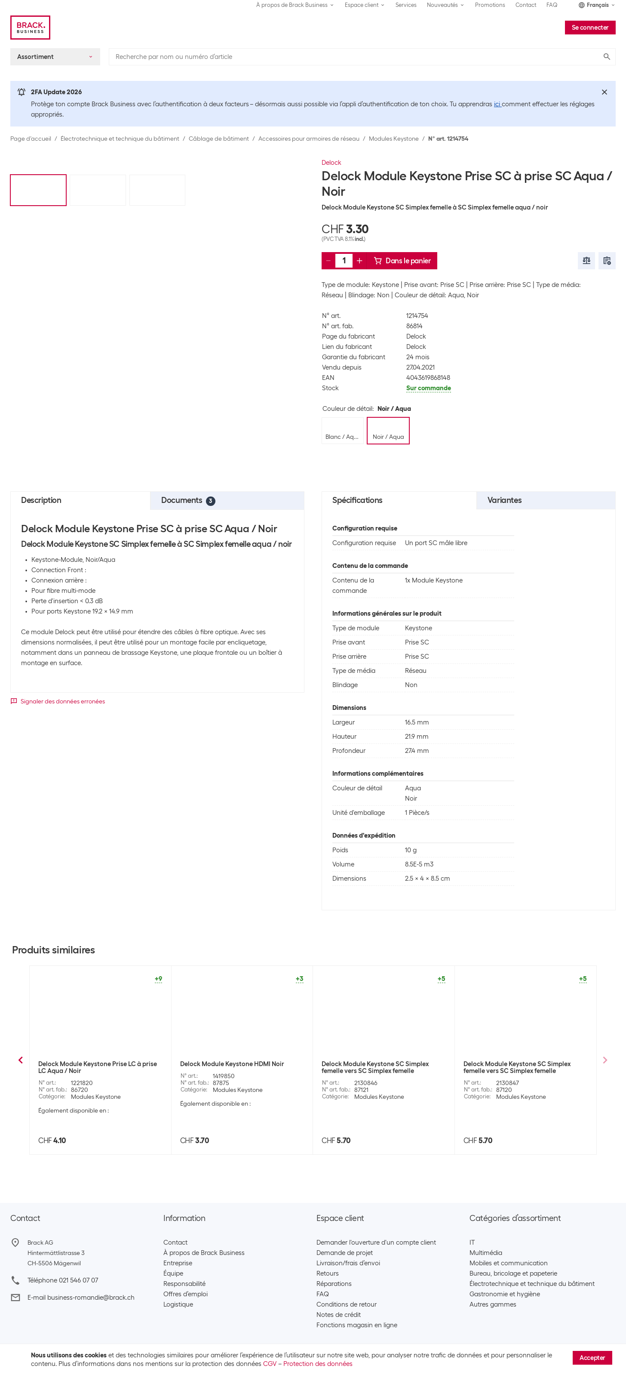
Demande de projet (344, 1253)
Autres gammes (493, 1304)
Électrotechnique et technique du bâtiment (120, 138)
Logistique (178, 1304)
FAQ (552, 5)
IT (472, 1242)
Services (406, 5)
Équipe (173, 1273)
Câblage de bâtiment (219, 138)
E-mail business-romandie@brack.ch (81, 1297)
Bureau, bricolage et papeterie (513, 1273)
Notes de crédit (338, 1315)
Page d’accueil (30, 138)
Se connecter (590, 27)
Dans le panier (402, 260)
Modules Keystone (394, 138)
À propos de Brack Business (204, 1253)
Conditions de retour (346, 1304)
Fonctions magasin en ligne (356, 1325)
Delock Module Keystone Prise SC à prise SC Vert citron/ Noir (523, 1067)
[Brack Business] (30, 27)
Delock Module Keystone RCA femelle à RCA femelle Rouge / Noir (95, 1067)
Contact (526, 5)
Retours (327, 1273)
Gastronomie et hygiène (505, 1294)
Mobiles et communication (509, 1263)
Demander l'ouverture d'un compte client (376, 1242)
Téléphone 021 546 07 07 (63, 1280)
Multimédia (486, 1253)
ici (498, 104)
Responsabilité (184, 1284)
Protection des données (318, 1364)
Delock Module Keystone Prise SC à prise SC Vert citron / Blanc (381, 1067)
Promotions (490, 5)
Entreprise (177, 1263)
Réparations (334, 1284)
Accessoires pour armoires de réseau (308, 138)
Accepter (592, 1358)
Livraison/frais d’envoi (348, 1263)
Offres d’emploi (185, 1294)
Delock (331, 162)
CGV (269, 1364)
